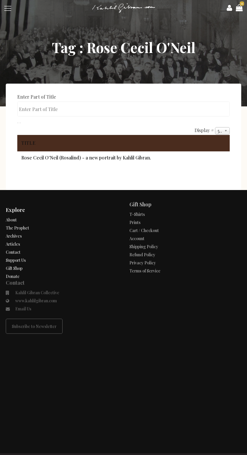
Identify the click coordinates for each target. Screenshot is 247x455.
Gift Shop (14, 263)
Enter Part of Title (37, 97)
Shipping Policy (143, 237)
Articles (13, 238)
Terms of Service (145, 261)
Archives (14, 230)
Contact (13, 246)
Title (28, 143)
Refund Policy (142, 245)
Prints (135, 213)
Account (136, 229)
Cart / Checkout (144, 221)
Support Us (16, 254)
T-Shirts (137, 205)
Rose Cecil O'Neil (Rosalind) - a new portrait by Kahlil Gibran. (86, 158)
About (11, 214)
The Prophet (17, 222)
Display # (205, 130)
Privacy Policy (142, 253)
